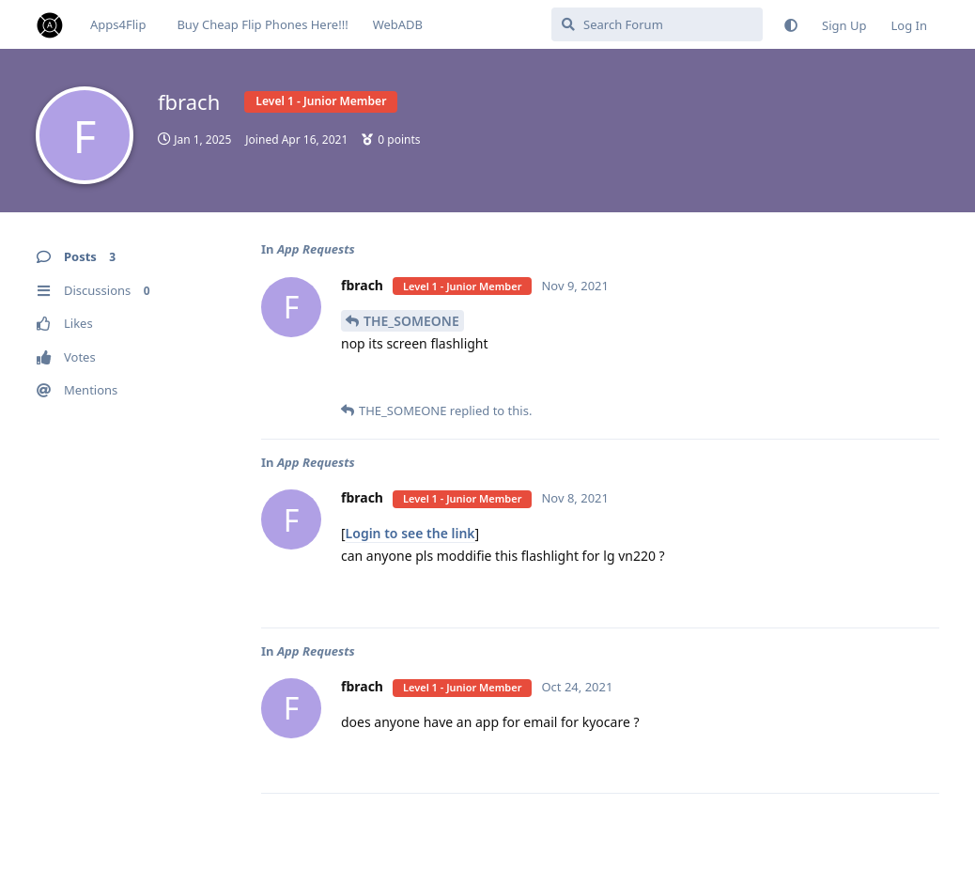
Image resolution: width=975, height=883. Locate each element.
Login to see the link (410, 533)
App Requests (316, 248)
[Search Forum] (657, 24)
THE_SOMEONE (411, 321)
